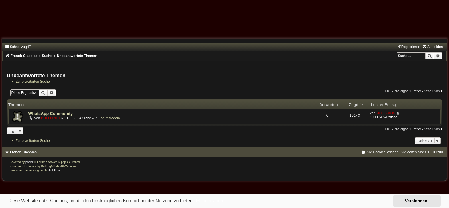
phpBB (29, 162)
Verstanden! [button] (417, 201)
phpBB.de (54, 170)
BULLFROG (50, 118)
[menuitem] (432, 47)
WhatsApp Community (50, 113)
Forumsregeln (109, 118)
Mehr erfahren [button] (210, 200)
